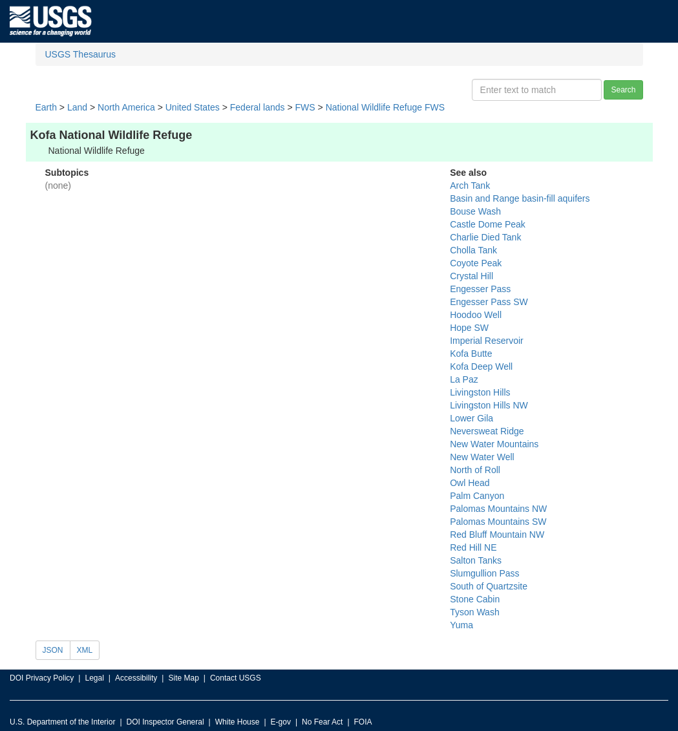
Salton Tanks (476, 560)
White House (237, 721)
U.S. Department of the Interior (62, 721)
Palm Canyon (477, 496)
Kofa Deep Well (481, 366)
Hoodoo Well (476, 315)
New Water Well (482, 457)
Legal (94, 678)
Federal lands (257, 107)
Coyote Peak (476, 263)
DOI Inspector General (165, 721)
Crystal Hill (471, 276)
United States (192, 107)
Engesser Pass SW (489, 302)
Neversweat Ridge (487, 431)
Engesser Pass (480, 289)
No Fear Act (322, 721)
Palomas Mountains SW (498, 521)
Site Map (183, 678)
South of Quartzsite (488, 586)
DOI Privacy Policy (42, 678)
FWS (305, 107)
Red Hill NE (473, 547)
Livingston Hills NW (489, 405)
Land (77, 107)
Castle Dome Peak (487, 224)
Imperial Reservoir (487, 340)
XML (85, 650)
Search (623, 89)
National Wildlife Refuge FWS (385, 107)
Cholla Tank (473, 250)
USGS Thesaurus (80, 54)
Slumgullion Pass (484, 573)
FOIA (363, 721)
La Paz (464, 379)
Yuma (461, 625)
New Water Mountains (494, 444)
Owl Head (469, 483)
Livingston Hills (480, 392)
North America (126, 107)
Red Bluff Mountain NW (497, 534)
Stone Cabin (475, 599)
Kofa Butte (471, 353)
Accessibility (136, 678)
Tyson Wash (475, 612)
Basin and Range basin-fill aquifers (519, 198)
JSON (53, 650)
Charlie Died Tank (485, 237)
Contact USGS (235, 678)
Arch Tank (470, 185)
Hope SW (469, 328)
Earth (46, 107)
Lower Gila (471, 418)
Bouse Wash (475, 211)
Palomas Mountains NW (498, 508)
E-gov (281, 721)
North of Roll (475, 470)
